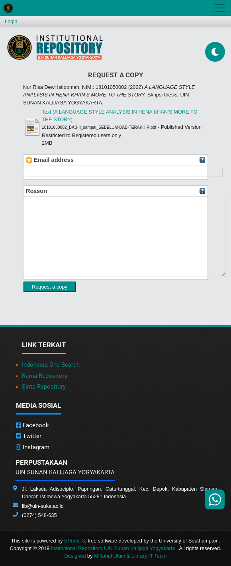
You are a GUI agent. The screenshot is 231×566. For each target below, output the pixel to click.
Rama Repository (44, 375)
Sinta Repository (44, 386)
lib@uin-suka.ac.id (43, 506)
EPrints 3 (74, 541)
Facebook (32, 425)
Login (11, 21)
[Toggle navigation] (220, 8)
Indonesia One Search (51, 364)
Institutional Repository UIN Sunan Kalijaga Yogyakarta (113, 548)
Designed (75, 556)
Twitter (28, 436)
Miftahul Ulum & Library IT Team (130, 556)
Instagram (32, 447)
